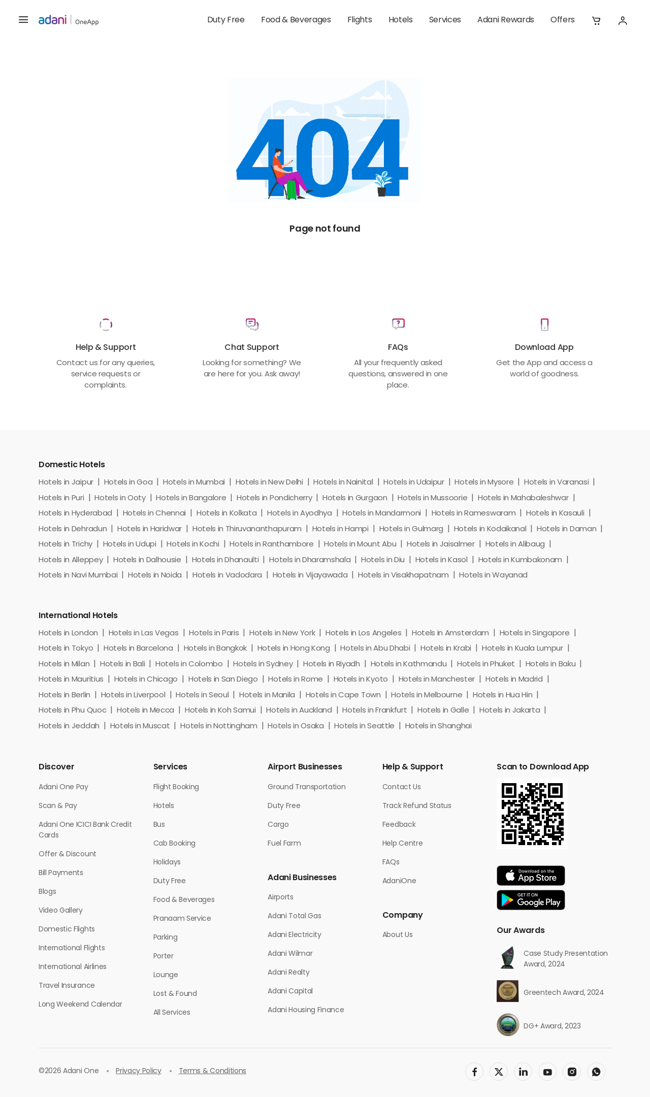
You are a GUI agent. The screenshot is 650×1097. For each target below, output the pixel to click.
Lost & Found (175, 994)
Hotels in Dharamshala (309, 560)
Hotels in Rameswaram (474, 513)
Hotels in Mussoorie (432, 498)
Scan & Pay (58, 806)
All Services (171, 1013)
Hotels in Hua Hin (503, 695)
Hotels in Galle (443, 710)
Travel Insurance (67, 986)
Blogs (47, 892)
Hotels (400, 20)
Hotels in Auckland (299, 710)
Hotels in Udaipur (413, 482)
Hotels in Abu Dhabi (375, 648)
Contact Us (401, 787)
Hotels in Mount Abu (360, 544)
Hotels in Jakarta (509, 710)
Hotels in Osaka (295, 726)
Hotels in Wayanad (493, 575)
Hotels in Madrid (514, 679)
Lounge (165, 975)
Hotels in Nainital (343, 482)
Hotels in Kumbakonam (520, 560)
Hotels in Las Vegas (144, 633)
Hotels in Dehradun (73, 529)
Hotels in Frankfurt (374, 710)
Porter (163, 956)
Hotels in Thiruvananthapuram (247, 529)
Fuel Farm (284, 844)
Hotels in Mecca (145, 710)
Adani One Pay (63, 787)
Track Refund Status (416, 806)
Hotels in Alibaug (515, 544)
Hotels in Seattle (364, 726)
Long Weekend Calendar (80, 1005)
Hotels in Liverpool (133, 695)
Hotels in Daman (566, 529)
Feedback (398, 825)
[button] (596, 20)
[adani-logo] (69, 20)
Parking (165, 938)
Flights (359, 20)
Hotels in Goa (128, 482)
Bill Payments (61, 873)
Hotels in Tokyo (66, 648)
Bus (159, 825)
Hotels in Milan (64, 664)
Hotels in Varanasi (556, 482)
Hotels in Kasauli (555, 513)
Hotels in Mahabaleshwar (523, 498)
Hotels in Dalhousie (147, 560)
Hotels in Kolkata (227, 513)
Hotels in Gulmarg (411, 529)
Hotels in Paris (214, 633)
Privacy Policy (138, 1071)
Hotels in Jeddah (69, 726)
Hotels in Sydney (262, 664)
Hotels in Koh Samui (220, 710)
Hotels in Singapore (535, 633)
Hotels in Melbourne (426, 695)
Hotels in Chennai (154, 513)
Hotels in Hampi (340, 529)
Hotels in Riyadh (331, 664)
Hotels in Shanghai (438, 726)
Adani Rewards (505, 20)
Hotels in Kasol (441, 560)
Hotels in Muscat (140, 726)
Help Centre (402, 844)
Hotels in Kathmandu (409, 664)
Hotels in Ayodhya (299, 513)
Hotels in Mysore (483, 482)
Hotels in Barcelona (138, 648)
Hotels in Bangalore (191, 498)
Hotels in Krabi (445, 648)
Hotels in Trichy (65, 544)
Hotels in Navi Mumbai (78, 575)
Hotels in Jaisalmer (441, 544)
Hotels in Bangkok (215, 648)
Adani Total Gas (294, 916)
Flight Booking (176, 787)
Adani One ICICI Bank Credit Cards (85, 830)
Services (445, 20)
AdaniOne (399, 881)
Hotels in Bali (122, 664)
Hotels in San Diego (223, 679)
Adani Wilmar (290, 954)
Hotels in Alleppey (71, 560)
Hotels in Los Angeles (363, 633)
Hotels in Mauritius (71, 679)
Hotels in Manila (267, 695)
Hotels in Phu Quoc (72, 710)
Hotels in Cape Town (343, 695)
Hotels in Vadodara (227, 575)
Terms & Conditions (212, 1071)
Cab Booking (174, 844)
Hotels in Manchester (437, 679)
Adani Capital (290, 991)
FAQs (391, 862)
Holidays (167, 862)
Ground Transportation (306, 787)
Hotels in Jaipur (66, 482)
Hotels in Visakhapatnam (403, 575)
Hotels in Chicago (146, 679)
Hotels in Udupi (129, 544)
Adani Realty (288, 973)
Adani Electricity (294, 935)
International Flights (72, 948)
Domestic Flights (67, 929)
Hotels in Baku (551, 664)
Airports (280, 898)
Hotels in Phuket (486, 664)
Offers (562, 20)
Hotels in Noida (155, 575)
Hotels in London (68, 633)
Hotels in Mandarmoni (381, 513)
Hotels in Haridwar (149, 529)
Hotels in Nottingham (218, 726)
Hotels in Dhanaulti (225, 560)
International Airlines (73, 967)
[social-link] (474, 1071)
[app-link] (531, 875)
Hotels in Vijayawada (310, 575)
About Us (397, 935)
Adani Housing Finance (306, 1010)
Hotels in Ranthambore (271, 544)
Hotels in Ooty (120, 498)
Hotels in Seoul (202, 695)
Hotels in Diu (383, 560)
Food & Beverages (296, 20)
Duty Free (226, 20)
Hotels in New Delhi (269, 482)
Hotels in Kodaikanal (490, 529)
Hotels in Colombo (189, 664)
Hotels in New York (282, 633)
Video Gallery (61, 911)
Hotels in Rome (295, 679)
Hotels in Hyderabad (75, 513)
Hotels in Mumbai (194, 482)
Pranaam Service (182, 919)
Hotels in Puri (61, 498)
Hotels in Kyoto (361, 679)
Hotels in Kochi (193, 544)
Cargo (278, 825)
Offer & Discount (67, 854)
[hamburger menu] (23, 20)
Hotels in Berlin (64, 695)
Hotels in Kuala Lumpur (522, 648)
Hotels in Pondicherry (274, 498)
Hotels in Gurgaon (354, 498)
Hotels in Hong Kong (293, 648)
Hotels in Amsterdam (450, 633)
